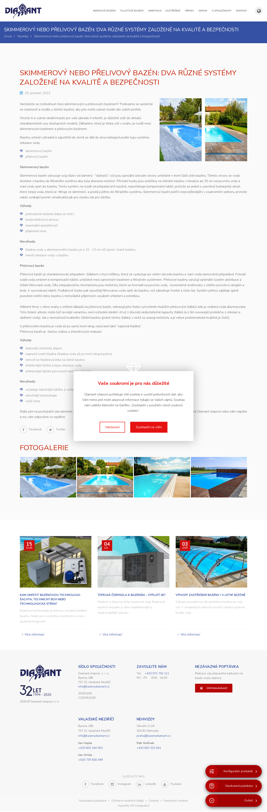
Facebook (31, 429)
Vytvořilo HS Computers (134, 806)
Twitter (56, 429)
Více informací (34, 634)
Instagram (120, 784)
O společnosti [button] (221, 10)
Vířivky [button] (189, 10)
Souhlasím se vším (149, 427)
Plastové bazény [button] (132, 10)
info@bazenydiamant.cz (94, 687)
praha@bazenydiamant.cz (154, 736)
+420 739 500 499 (90, 760)
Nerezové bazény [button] (104, 10)
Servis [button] (203, 10)
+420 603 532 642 (149, 748)
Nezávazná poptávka (217, 666)
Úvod (8, 36)
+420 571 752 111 (157, 673)
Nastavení (112, 427)
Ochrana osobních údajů (128, 801)
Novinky (23, 36)
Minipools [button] (155, 10)
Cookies (154, 801)
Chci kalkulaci (213, 688)
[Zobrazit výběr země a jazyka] (259, 11)
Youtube (171, 784)
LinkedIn (146, 784)
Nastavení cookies (176, 801)
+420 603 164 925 (90, 748)
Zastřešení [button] (172, 10)
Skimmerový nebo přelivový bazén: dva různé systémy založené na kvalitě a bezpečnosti (97, 36)
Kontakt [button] (241, 10)
